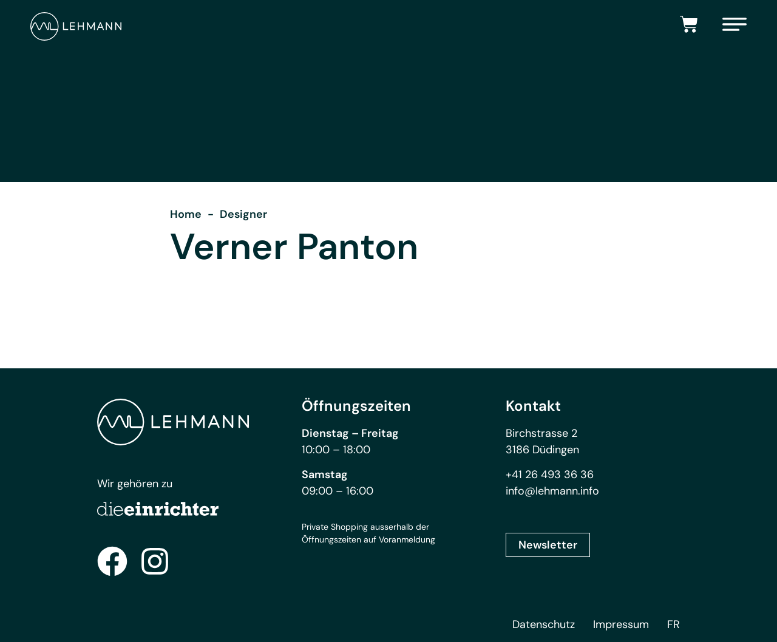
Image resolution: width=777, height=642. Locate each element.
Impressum (621, 624)
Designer (243, 214)
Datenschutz (543, 624)
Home (186, 214)
